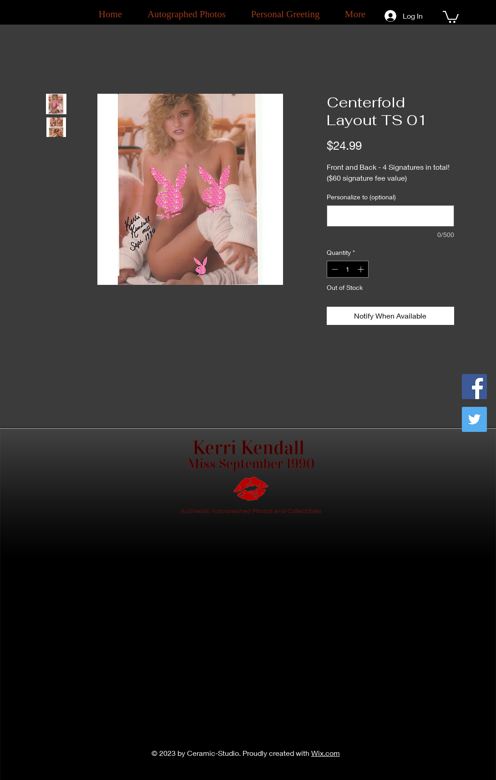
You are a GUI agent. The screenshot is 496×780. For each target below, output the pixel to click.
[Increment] (361, 269)
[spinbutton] (347, 269)
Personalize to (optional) (361, 197)
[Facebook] (474, 386)
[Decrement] (333, 269)
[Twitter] (474, 419)
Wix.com (325, 753)
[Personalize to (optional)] (390, 216)
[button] (451, 16)
